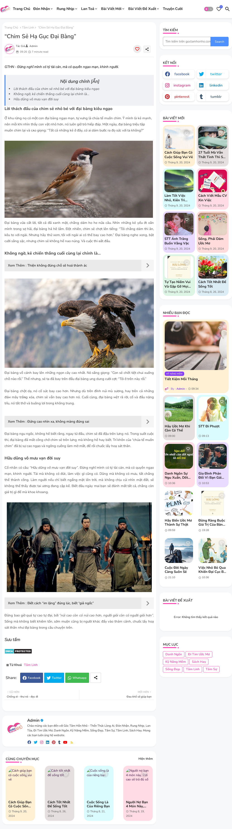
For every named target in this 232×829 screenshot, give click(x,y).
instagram (182, 85)
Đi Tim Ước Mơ (199, 654)
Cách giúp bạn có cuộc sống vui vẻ (19, 804)
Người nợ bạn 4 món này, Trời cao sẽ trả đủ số (138, 804)
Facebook (34, 678)
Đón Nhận (41, 8)
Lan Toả (87, 8)
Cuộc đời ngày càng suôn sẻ (176, 570)
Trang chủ (11, 28)
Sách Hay (199, 662)
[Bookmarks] (218, 9)
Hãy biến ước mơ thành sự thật (178, 522)
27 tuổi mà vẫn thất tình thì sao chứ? (212, 154)
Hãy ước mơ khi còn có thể (177, 428)
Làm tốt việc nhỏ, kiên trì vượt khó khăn (176, 197)
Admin (33, 720)
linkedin (216, 85)
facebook (181, 74)
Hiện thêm (145, 759)
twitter (216, 74)
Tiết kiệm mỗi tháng (181, 379)
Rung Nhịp (65, 8)
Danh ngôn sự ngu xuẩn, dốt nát (176, 475)
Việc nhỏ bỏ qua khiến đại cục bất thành (212, 570)
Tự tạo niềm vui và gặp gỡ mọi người (177, 284)
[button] (208, 9)
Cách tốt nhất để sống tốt (59, 804)
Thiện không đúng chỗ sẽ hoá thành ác (57, 265)
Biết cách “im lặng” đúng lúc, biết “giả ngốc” (60, 603)
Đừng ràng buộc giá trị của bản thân (211, 522)
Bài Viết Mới (111, 8)
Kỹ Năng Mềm (175, 662)
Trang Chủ (21, 8)
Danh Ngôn (173, 654)
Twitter (57, 678)
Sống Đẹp (172, 669)
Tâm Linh (28, 28)
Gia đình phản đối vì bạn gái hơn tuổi (210, 475)
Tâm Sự (211, 669)
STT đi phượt (209, 426)
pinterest (181, 96)
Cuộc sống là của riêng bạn (98, 804)
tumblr (216, 96)
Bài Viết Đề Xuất (142, 8)
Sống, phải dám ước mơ (210, 241)
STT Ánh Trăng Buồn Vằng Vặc (176, 241)
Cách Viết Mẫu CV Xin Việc (212, 197)
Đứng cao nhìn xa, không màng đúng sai (58, 421)
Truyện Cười (173, 8)
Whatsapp (79, 678)
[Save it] (137, 49)
